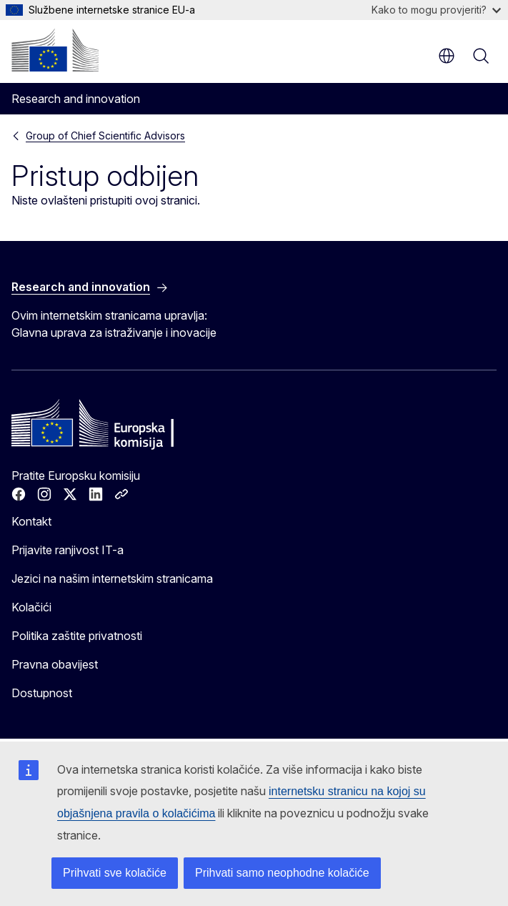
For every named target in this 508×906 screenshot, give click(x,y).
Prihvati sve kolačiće (114, 873)
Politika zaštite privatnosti (76, 636)
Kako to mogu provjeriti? (436, 10)
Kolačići (31, 607)
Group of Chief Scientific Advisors (105, 135)
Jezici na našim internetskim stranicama (112, 578)
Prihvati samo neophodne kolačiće (282, 873)
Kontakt (31, 521)
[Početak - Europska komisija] (55, 50)
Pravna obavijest (54, 664)
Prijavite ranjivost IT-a (67, 550)
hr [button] (446, 55)
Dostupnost (41, 693)
